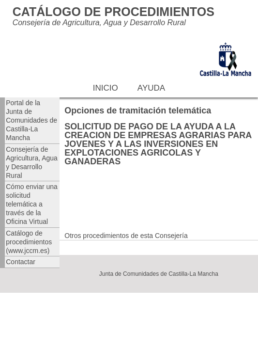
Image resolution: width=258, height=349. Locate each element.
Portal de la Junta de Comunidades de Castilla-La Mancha (31, 120)
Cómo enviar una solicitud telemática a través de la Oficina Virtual (32, 204)
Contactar (20, 262)
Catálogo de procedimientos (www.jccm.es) (29, 241)
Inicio (105, 88)
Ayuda (151, 88)
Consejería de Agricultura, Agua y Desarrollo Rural (32, 162)
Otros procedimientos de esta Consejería (125, 235)
